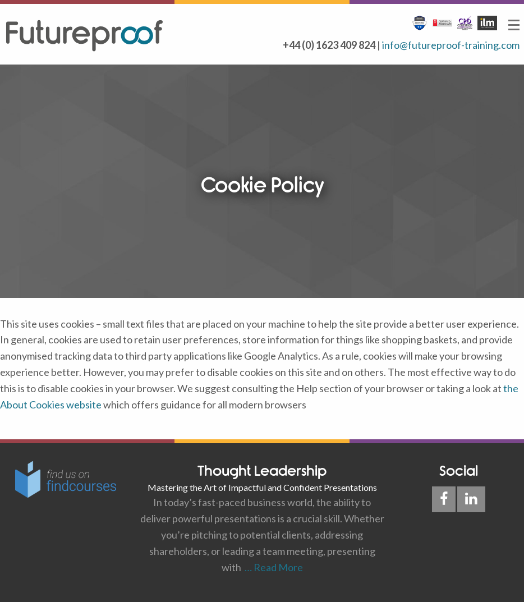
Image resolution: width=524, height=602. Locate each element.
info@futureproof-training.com (451, 45)
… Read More (272, 567)
